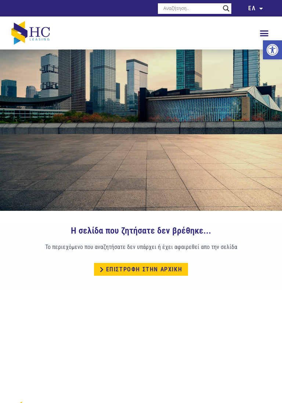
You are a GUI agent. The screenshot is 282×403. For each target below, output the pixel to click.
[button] (264, 33)
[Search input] (191, 8)
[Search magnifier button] (226, 8)
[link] (272, 49)
